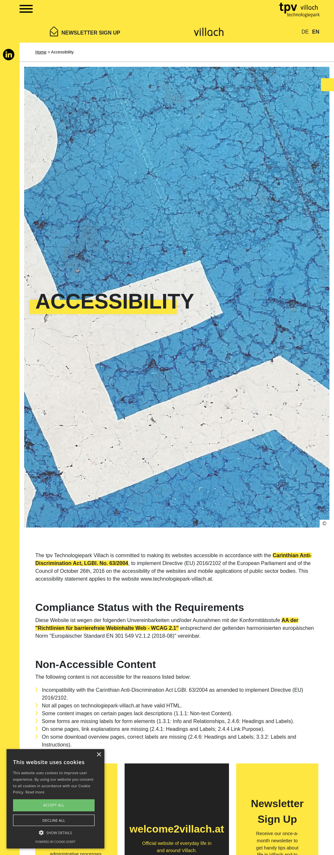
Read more (35, 792)
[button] (55, 832)
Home (40, 52)
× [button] (98, 754)
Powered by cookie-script (56, 842)
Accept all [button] (54, 805)
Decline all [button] (53, 820)
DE (305, 32)
